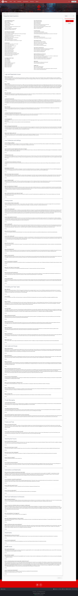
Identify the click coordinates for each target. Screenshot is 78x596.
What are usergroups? (37, 23)
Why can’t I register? (8, 23)
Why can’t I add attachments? (9, 50)
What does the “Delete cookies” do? (10, 29)
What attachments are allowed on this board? (41, 62)
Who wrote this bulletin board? (38, 66)
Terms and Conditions (36, 593)
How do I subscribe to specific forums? (40, 50)
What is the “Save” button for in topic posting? (12, 53)
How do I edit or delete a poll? (9, 48)
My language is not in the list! (9, 36)
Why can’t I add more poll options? (10, 47)
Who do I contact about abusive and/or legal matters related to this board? (45, 68)
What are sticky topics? (8, 64)
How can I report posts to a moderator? (11, 52)
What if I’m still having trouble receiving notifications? (42, 58)
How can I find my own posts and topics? (40, 45)
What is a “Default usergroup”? (38, 27)
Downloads (19, 1)
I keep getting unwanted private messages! (40, 32)
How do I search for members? (38, 44)
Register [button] (69, 23)
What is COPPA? (7, 22)
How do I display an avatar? (9, 38)
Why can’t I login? (7, 25)
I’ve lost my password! (8, 27)
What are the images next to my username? (11, 37)
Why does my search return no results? (40, 42)
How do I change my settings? (9, 32)
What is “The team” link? (37, 28)
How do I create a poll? (8, 46)
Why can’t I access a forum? (9, 49)
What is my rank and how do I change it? (11, 39)
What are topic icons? (8, 66)
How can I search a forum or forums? (39, 41)
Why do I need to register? (9, 21)
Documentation (25, 1)
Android (17, 509)
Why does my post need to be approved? (11, 54)
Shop (14, 1)
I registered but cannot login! (9, 24)
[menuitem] (69, 1)
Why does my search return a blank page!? (40, 43)
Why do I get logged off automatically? (11, 28)
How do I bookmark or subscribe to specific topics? (42, 49)
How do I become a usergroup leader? (40, 25)
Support (37, 1)
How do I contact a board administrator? (40, 69)
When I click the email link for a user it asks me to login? (13, 40)
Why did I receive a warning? (9, 51)
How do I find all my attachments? (39, 63)
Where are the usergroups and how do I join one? (41, 24)
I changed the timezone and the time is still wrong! (12, 35)
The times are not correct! (9, 34)
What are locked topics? (8, 65)
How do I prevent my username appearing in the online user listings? (15, 33)
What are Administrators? (38, 21)
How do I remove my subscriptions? (39, 51)
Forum (11, 1)
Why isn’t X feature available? (38, 67)
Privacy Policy (43, 593)
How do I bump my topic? (8, 55)
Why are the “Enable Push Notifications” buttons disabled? (43, 57)
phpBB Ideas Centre (47, 556)
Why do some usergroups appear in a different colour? (42, 26)
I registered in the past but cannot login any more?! (12, 26)
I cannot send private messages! (39, 31)
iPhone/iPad (13, 509)
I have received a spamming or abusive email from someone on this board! (45, 33)
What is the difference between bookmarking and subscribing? (43, 48)
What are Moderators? (37, 22)
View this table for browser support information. (43, 526)
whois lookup (13, 563)
